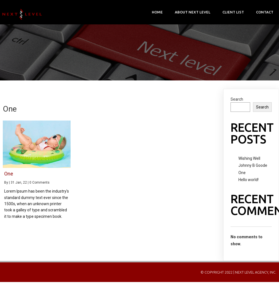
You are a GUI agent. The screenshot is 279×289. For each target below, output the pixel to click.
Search (237, 99)
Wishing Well (249, 158)
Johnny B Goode (252, 165)
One (242, 172)
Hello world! (248, 179)
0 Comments (39, 182)
